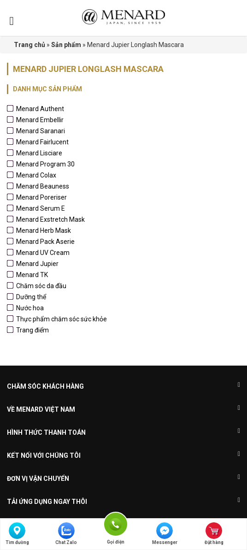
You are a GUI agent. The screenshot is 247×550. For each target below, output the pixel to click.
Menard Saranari (40, 131)
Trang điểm (32, 330)
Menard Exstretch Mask (50, 219)
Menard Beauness (42, 186)
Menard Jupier (37, 263)
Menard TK (32, 274)
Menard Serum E (40, 208)
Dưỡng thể (31, 297)
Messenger (164, 533)
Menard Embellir (40, 120)
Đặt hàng (214, 533)
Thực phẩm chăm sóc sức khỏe (61, 319)
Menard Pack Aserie (45, 241)
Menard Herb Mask (43, 230)
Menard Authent (40, 108)
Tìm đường (17, 533)
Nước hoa (30, 308)
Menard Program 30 (45, 164)
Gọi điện (115, 523)
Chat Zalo (66, 533)
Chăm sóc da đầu (41, 286)
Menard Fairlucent (42, 142)
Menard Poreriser (41, 197)
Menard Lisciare (39, 153)
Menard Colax (36, 175)
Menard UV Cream (43, 252)
